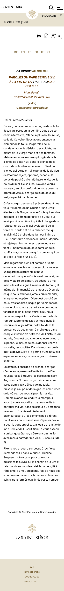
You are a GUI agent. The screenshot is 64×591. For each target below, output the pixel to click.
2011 (18, 22)
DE (16, 52)
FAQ (32, 567)
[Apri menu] (59, 8)
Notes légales (32, 572)
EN (23, 52)
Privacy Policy (32, 581)
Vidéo (32, 103)
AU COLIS (32, 71)
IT (42, 52)
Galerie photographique (32, 107)
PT (48, 52)
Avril (25, 22)
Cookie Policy (32, 577)
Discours (8, 22)
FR (36, 52)
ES (29, 52)
